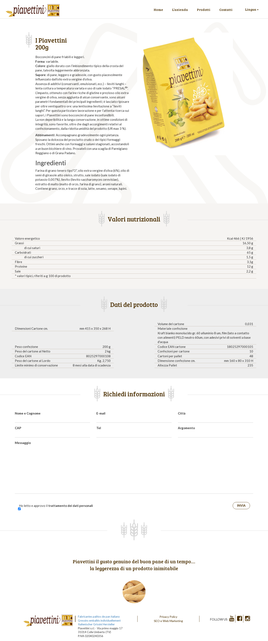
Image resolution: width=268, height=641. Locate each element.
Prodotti (203, 9)
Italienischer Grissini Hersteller (96, 624)
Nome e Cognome (28, 413)
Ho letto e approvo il (56, 505)
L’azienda (180, 9)
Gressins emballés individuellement (99, 620)
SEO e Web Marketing (168, 621)
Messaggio (23, 443)
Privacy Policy (168, 616)
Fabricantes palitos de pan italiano (99, 616)
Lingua (252, 9)
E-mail (100, 413)
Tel (98, 428)
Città (181, 413)
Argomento (186, 428)
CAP (18, 428)
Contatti (225, 9)
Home (158, 9)
